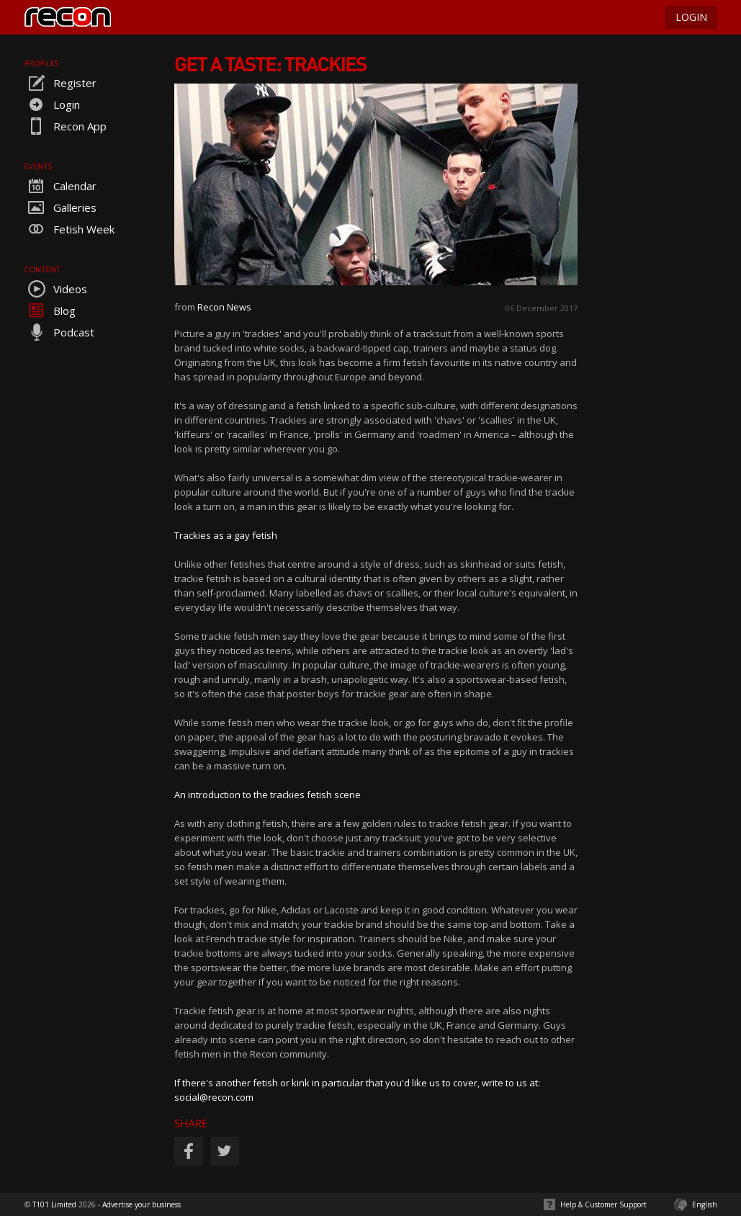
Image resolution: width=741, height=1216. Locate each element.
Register (60, 83)
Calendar (60, 186)
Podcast (59, 332)
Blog (50, 310)
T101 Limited (54, 1204)
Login (52, 104)
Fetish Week (69, 229)
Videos (55, 289)
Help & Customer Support (603, 1204)
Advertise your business (141, 1204)
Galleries (60, 207)
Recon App (65, 126)
